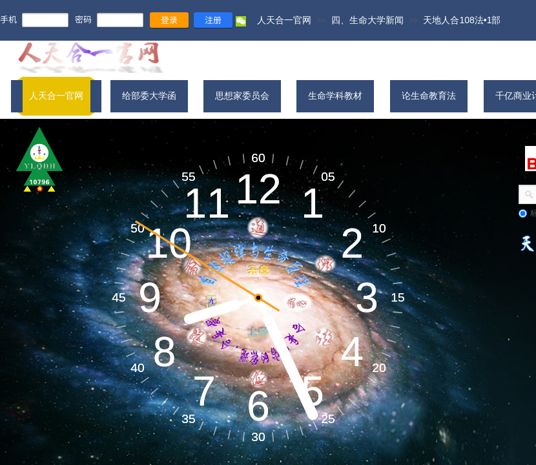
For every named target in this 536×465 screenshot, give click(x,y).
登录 (169, 20)
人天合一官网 (284, 20)
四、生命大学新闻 (367, 20)
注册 (213, 20)
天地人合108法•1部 (461, 20)
